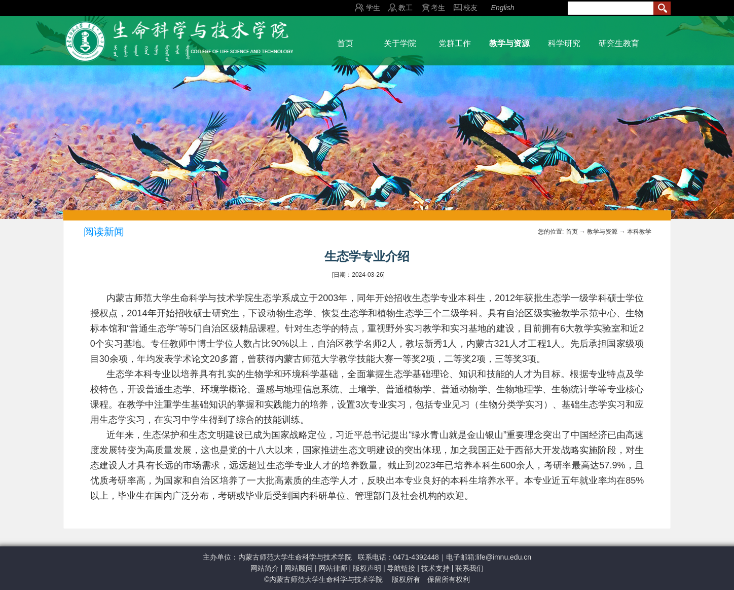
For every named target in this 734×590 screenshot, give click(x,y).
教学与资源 (509, 43)
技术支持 (435, 568)
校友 (470, 8)
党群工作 (454, 43)
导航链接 (401, 568)
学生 (373, 8)
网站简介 (264, 568)
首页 (345, 43)
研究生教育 (619, 43)
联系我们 (469, 568)
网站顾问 (298, 568)
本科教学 (639, 231)
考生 (438, 8)
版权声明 (367, 568)
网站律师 (333, 568)
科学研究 (564, 43)
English (503, 8)
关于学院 (400, 43)
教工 (405, 8)
